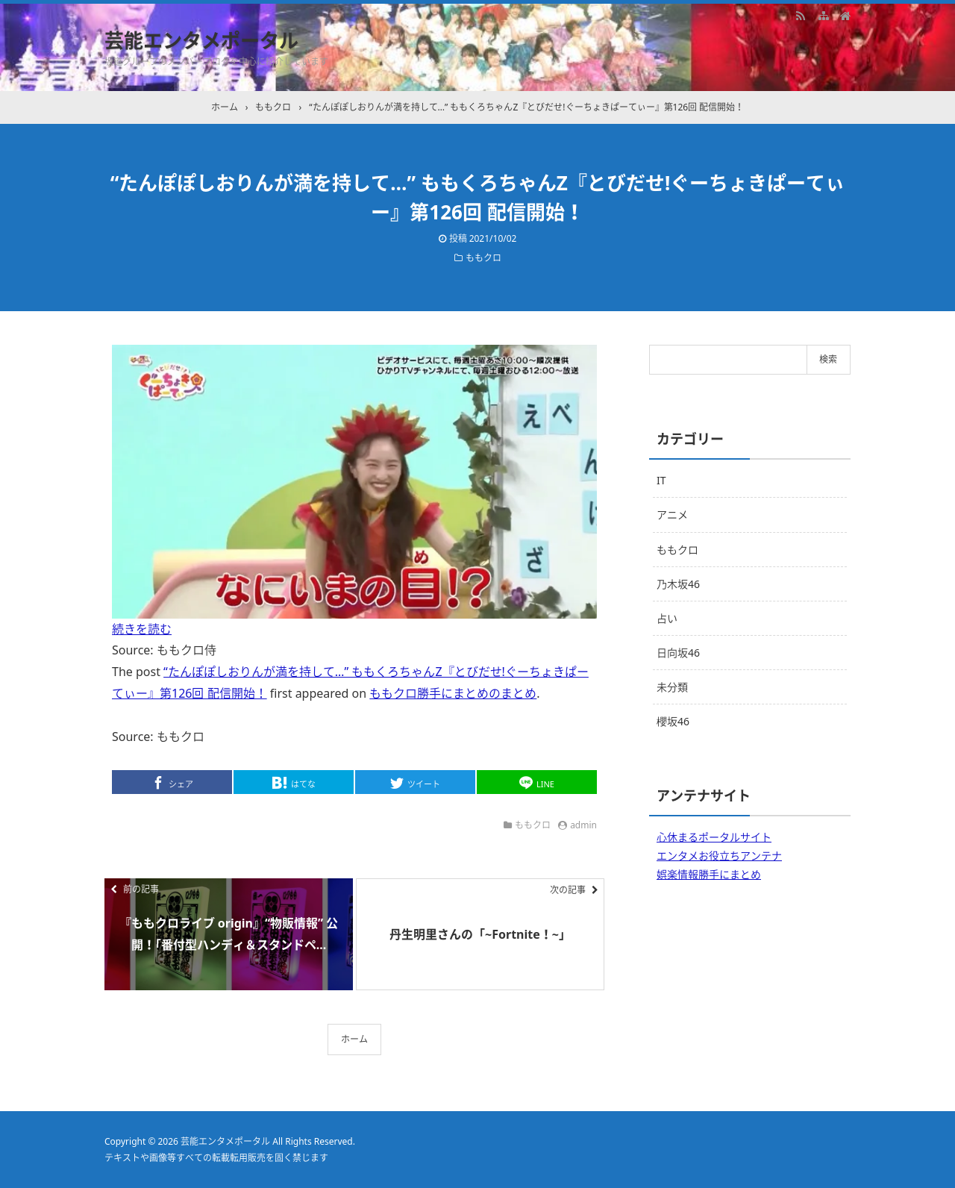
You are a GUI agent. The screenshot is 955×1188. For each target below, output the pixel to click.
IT (661, 480)
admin (583, 825)
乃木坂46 (678, 584)
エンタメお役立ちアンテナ (719, 855)
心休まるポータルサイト (714, 837)
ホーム (354, 1039)
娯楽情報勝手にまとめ (709, 874)
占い (667, 618)
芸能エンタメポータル (201, 40)
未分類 (672, 687)
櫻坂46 (673, 721)
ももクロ (483, 257)
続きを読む (142, 629)
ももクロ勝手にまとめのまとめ (452, 693)
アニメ (672, 514)
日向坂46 (678, 652)
